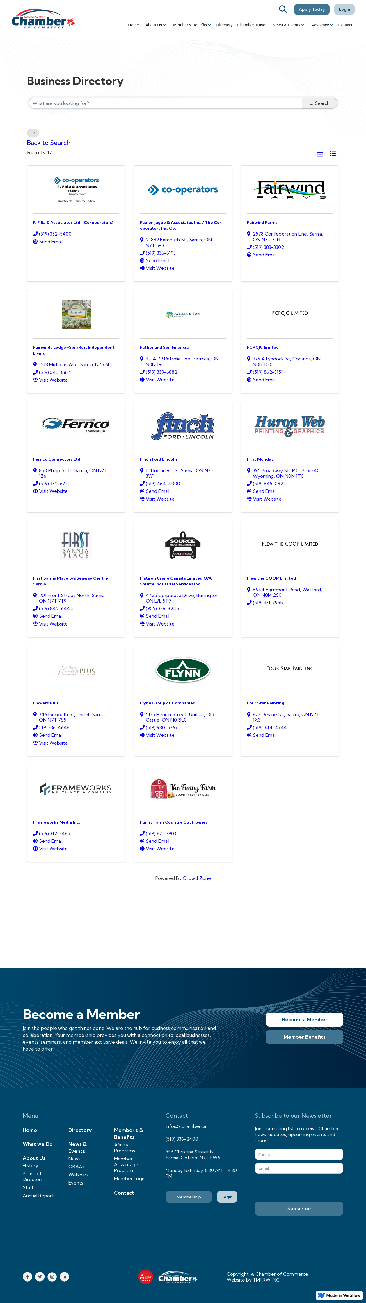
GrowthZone (197, 878)
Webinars (78, 1175)
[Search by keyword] (165, 103)
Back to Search (48, 142)
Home (133, 25)
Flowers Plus (45, 703)
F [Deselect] (33, 133)
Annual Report (38, 1195)
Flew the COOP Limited (271, 578)
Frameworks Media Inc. (56, 822)
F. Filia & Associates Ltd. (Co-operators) (73, 222)
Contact (345, 25)
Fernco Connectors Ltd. (57, 459)
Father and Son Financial (165, 347)
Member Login (129, 1178)
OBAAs (76, 1166)
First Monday (260, 459)
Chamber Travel (251, 25)
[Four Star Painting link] (290, 669)
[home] (43, 18)
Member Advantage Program (126, 1164)
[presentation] (299, 1188)
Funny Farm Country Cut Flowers (174, 822)
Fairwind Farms (262, 222)
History (30, 1165)
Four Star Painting (265, 703)
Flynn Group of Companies (167, 703)
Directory (224, 25)
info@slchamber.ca (186, 1126)
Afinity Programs (124, 1147)
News (74, 1158)
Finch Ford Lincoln (158, 459)
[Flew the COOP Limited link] (290, 544)
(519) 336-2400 (182, 1139)
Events (75, 1183)
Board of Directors (33, 1176)
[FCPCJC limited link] (290, 313)
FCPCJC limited (263, 347)
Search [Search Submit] (320, 103)
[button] (155, 25)
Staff (28, 1187)
